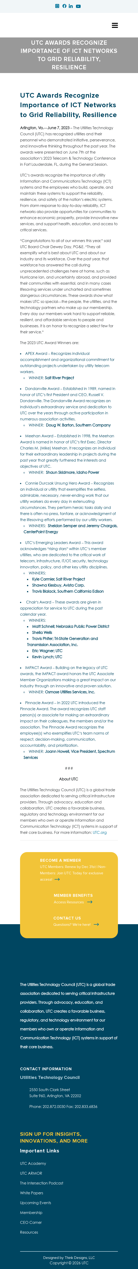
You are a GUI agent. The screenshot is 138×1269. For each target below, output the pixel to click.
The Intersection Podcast (41, 1183)
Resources (29, 1232)
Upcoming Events (35, 1202)
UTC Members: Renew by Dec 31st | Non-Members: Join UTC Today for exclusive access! (73, 873)
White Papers (31, 1193)
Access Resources (69, 902)
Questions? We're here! (72, 924)
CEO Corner (31, 1222)
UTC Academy (33, 1163)
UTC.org (100, 832)
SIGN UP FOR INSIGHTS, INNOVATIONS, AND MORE (54, 1137)
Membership (31, 1212)
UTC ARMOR (31, 1173)
